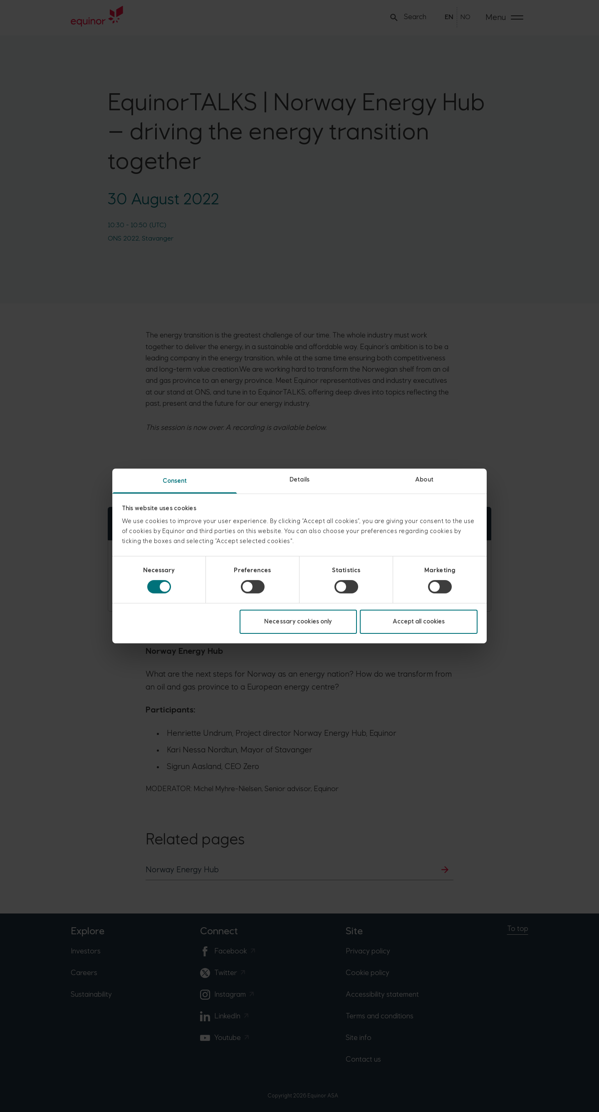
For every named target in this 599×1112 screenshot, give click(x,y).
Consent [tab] (175, 481)
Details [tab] (299, 480)
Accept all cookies (419, 621)
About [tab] (424, 480)
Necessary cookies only (298, 621)
